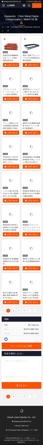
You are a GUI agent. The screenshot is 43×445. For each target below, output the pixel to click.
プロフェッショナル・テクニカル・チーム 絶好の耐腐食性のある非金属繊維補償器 (11, 94)
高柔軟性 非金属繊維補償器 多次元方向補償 (11, 261)
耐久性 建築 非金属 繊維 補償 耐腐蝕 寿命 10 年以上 (10, 295)
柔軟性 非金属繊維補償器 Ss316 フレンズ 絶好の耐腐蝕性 (31, 125)
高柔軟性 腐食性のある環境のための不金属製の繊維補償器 (31, 193)
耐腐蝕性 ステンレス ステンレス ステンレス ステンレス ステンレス (31, 227)
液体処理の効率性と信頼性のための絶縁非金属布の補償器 (10, 227)
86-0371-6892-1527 (33, 1)
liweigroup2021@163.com (11, 1)
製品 (8, 28)
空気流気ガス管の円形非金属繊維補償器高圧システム (10, 159)
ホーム (3, 28)
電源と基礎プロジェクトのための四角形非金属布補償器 (31, 57)
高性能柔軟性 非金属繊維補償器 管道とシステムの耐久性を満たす (31, 159)
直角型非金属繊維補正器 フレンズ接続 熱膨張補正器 (10, 57)
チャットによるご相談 (37, 5)
